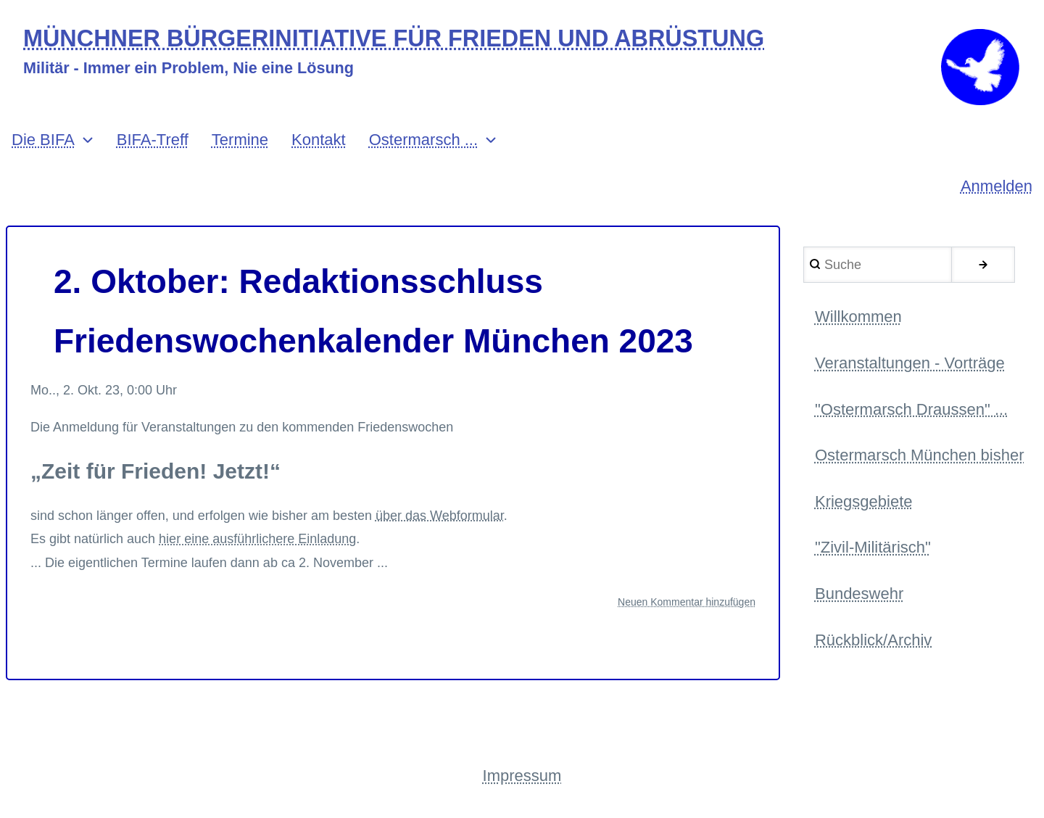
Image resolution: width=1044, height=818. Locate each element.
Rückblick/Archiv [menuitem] (873, 640)
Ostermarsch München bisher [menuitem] (919, 455)
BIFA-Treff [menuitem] (152, 140)
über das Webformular (440, 515)
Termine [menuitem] (240, 140)
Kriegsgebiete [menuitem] (864, 501)
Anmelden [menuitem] (996, 186)
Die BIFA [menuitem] (43, 140)
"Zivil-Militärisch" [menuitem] (873, 547)
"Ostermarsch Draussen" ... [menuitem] (911, 409)
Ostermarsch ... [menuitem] (423, 140)
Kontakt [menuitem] (318, 140)
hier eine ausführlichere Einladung (257, 539)
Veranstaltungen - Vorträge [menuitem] (910, 363)
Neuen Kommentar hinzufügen (686, 602)
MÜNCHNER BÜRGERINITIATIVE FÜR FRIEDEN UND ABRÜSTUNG (393, 38)
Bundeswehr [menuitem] (859, 593)
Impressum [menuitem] (522, 776)
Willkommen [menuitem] (858, 316)
